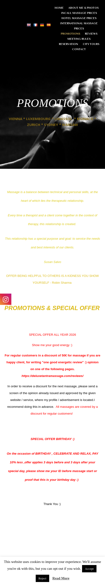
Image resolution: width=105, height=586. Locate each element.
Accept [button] (89, 568)
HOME (59, 7)
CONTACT (79, 49)
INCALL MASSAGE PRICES (79, 13)
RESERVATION (68, 44)
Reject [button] (42, 578)
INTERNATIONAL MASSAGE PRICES (79, 26)
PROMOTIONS (70, 33)
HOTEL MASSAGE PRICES (78, 18)
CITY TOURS (91, 44)
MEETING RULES (79, 38)
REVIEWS (91, 33)
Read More (61, 578)
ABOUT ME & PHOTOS (83, 7)
